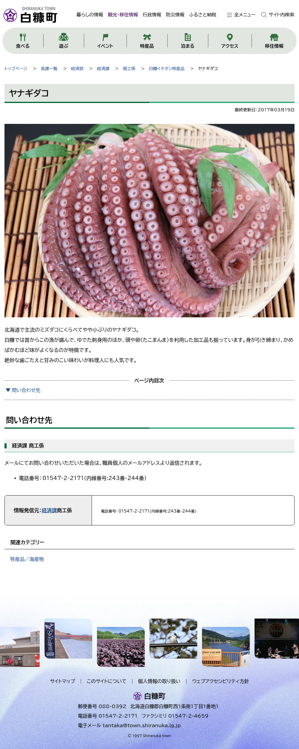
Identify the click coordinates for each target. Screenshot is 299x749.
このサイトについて (107, 681)
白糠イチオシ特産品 (167, 69)
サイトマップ (62, 681)
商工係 (129, 69)
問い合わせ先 (26, 390)
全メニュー (245, 14)
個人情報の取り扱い (159, 681)
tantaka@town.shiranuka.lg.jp (142, 725)
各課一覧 (49, 69)
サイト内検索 (281, 14)
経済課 (103, 69)
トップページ (15, 69)
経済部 (77, 69)
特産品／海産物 (27, 559)
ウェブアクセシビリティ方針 (220, 681)
